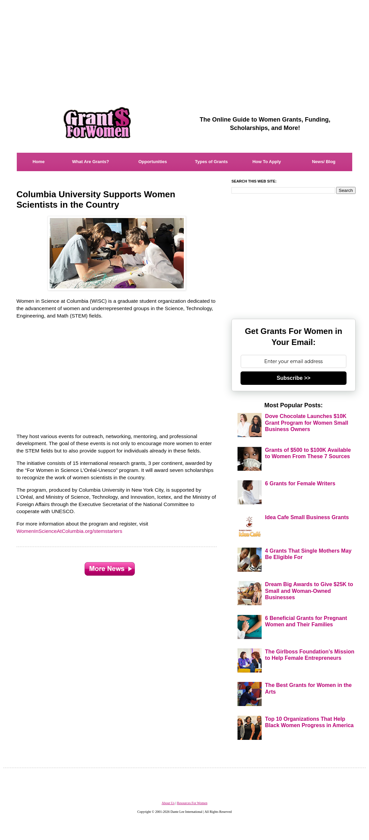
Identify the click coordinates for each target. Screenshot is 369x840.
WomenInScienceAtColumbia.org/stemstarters (69, 531)
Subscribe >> (294, 378)
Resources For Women (192, 803)
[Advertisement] (184, 47)
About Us (168, 803)
